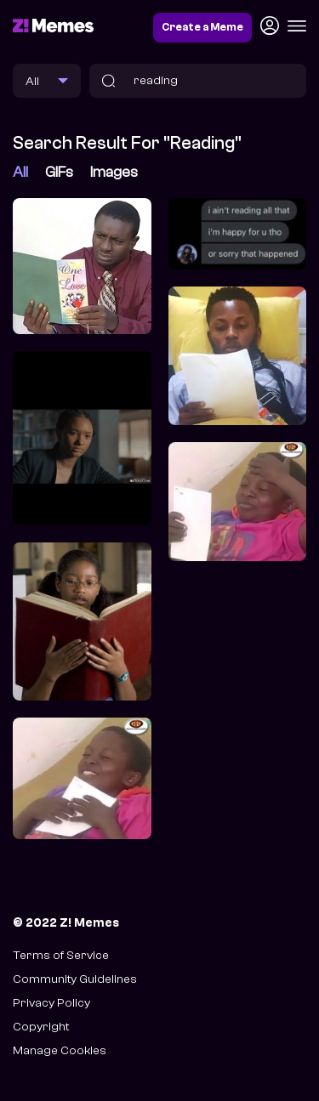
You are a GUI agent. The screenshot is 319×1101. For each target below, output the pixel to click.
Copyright (41, 1026)
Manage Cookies (59, 1050)
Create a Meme (202, 27)
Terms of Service (61, 955)
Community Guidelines (75, 979)
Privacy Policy (51, 1003)
